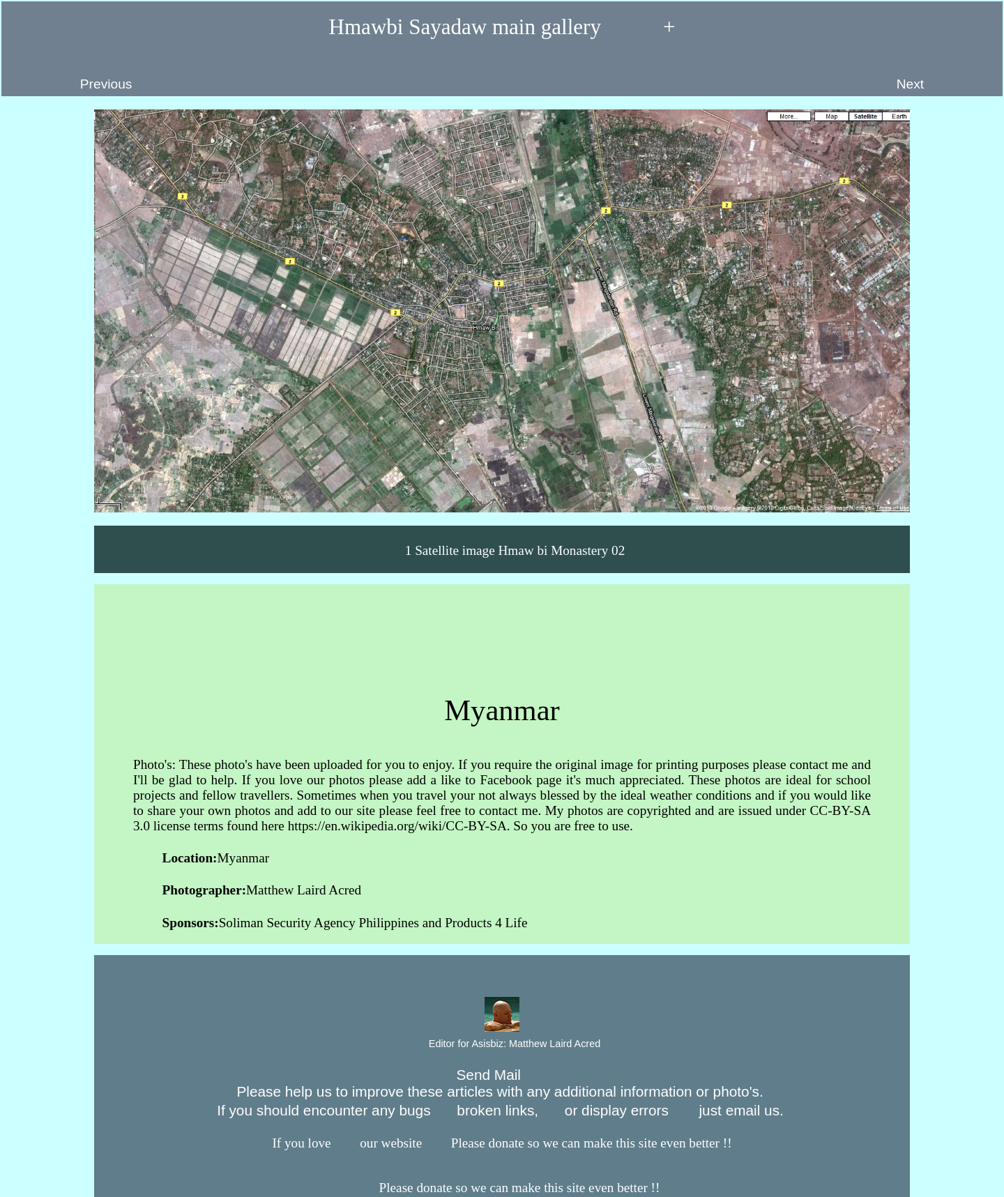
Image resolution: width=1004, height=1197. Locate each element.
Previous (73, 73)
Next (943, 73)
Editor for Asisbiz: (502, 1044)
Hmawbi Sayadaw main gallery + (502, 27)
